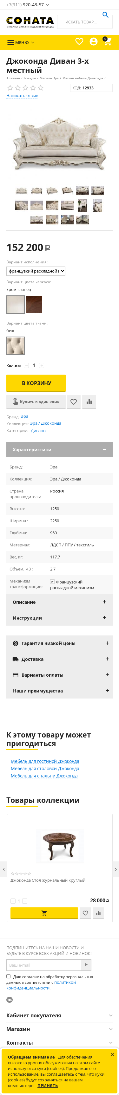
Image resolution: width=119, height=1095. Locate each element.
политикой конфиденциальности (41, 985)
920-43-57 (25, 5)
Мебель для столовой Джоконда (45, 768)
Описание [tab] (63, 602)
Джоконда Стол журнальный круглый (47, 880)
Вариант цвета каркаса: (28, 282)
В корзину (37, 383)
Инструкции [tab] (63, 618)
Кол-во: (13, 365)
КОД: (76, 88)
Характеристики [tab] (63, 449)
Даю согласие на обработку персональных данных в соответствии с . (49, 982)
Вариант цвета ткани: (27, 323)
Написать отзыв (22, 95)
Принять (47, 1085)
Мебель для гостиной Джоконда (45, 761)
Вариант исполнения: (27, 262)
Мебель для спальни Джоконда (44, 776)
